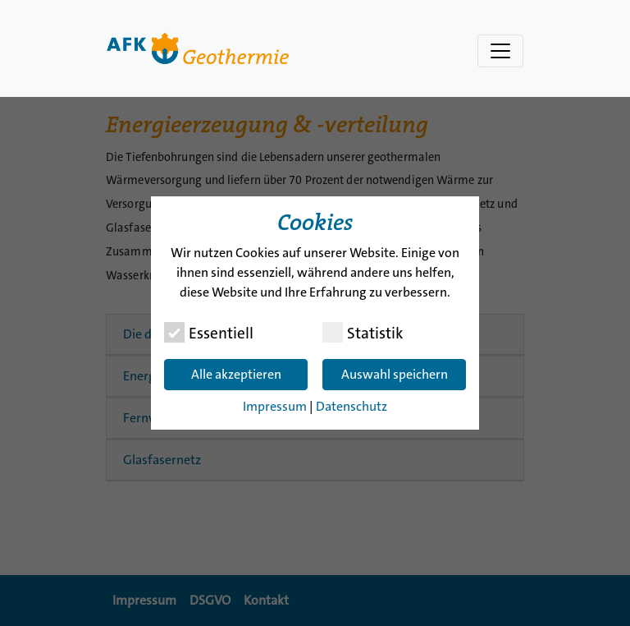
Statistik (362, 332)
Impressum (275, 406)
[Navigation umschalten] (500, 51)
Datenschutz (351, 406)
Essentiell (208, 332)
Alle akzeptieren (236, 374)
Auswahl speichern (394, 374)
